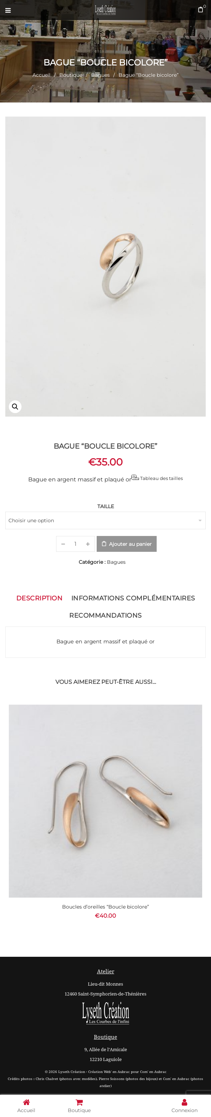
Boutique (70, 75)
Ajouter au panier (130, 544)
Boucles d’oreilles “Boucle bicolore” (105, 907)
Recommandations (105, 615)
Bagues (100, 75)
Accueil (41, 75)
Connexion (184, 1105)
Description (39, 598)
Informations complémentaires (133, 598)
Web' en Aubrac (117, 1072)
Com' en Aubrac (153, 1072)
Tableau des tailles (157, 477)
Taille (105, 506)
